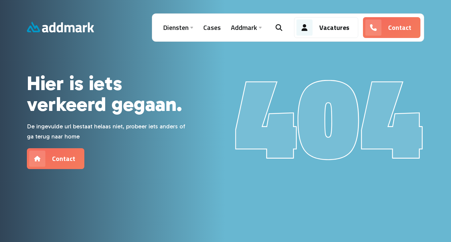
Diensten (178, 27)
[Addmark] (60, 27)
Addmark (246, 27)
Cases (212, 27)
